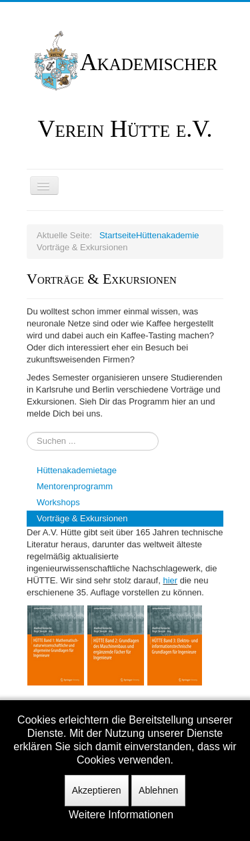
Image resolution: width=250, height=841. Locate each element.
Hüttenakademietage (77, 470)
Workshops (58, 502)
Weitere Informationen (121, 814)
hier (170, 580)
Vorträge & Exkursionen (82, 518)
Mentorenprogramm (75, 486)
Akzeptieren (96, 790)
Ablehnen (158, 790)
